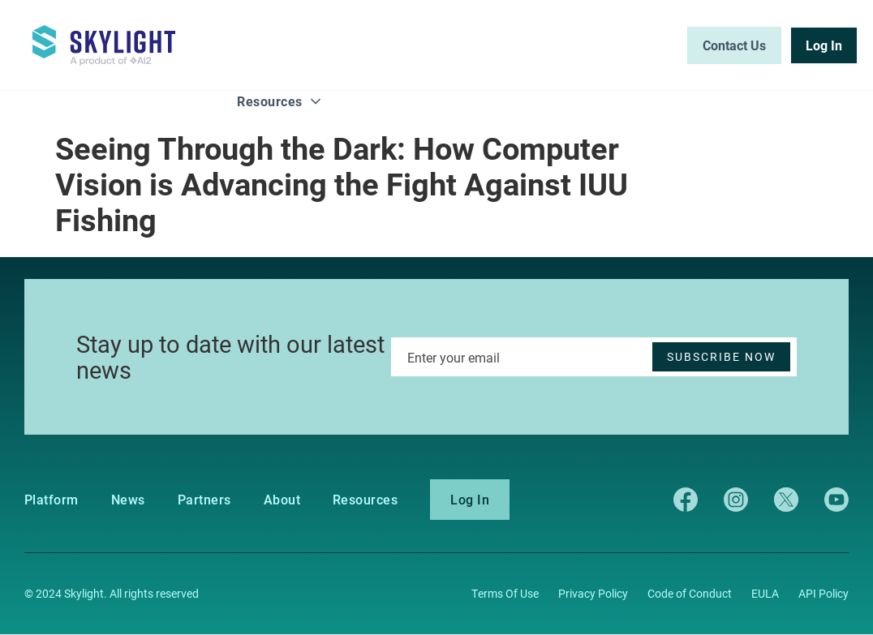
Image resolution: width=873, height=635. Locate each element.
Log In (469, 499)
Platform (51, 499)
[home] (113, 38)
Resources (270, 100)
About (282, 499)
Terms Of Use (505, 593)
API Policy (823, 593)
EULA (765, 593)
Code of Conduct (689, 593)
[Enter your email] (594, 356)
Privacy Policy (593, 593)
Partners (204, 499)
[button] (279, 102)
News (128, 499)
